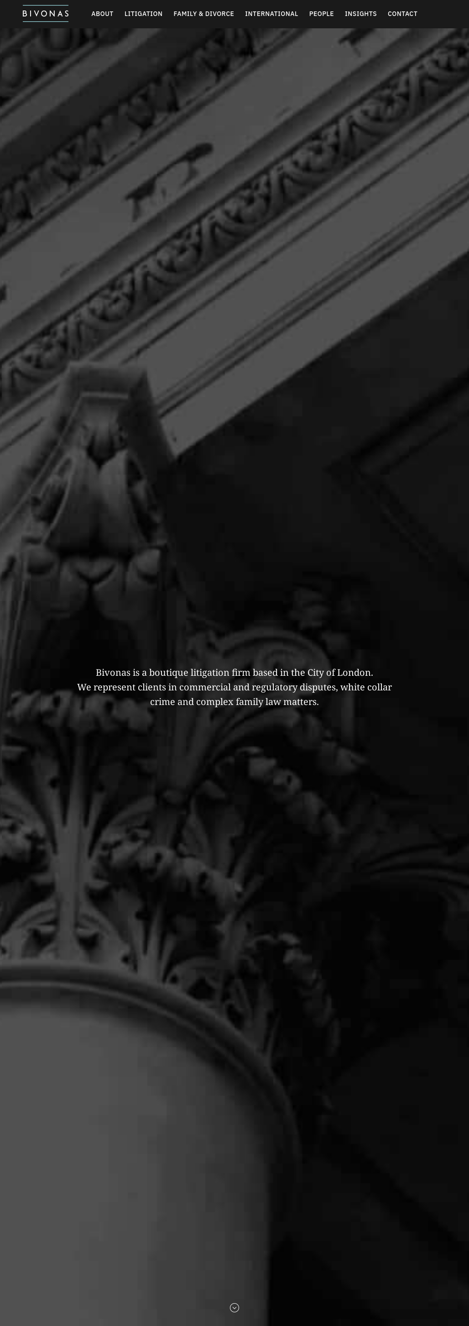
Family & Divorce (204, 14)
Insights (361, 14)
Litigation (144, 14)
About (102, 14)
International (271, 14)
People (321, 14)
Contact (402, 14)
